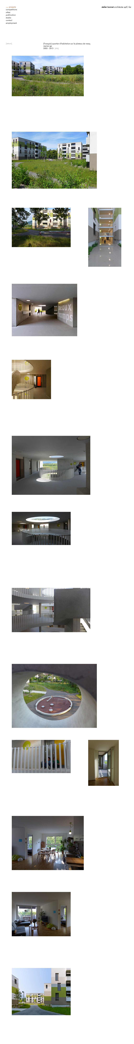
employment (11, 23)
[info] (57, 48)
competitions (11, 10)
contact (9, 20)
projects (12, 7)
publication (11, 15)
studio (8, 18)
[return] (9, 44)
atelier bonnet (108, 7)
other (8, 12)
